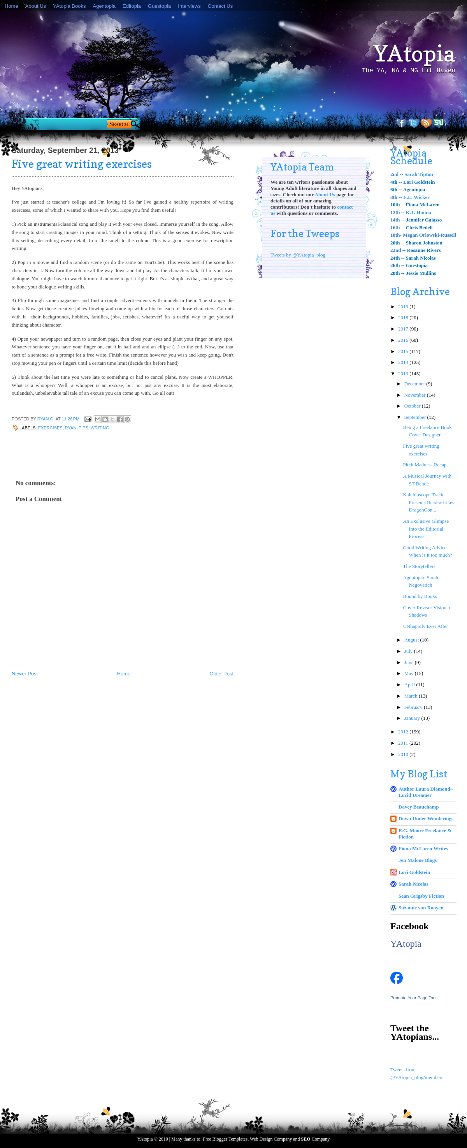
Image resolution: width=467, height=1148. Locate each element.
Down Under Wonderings (426, 818)
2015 (403, 351)
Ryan (71, 427)
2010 (403, 754)
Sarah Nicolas (413, 884)
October (413, 406)
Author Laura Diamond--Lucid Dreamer (426, 792)
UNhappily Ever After (425, 626)
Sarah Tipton (418, 174)
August (412, 640)
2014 (403, 362)
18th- (396, 235)
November (415, 395)
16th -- (397, 227)
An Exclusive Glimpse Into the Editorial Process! (426, 528)
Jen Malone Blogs (418, 860)
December (415, 384)
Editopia (132, 6)
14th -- (397, 220)
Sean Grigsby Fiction (421, 896)
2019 (403, 306)
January (412, 718)
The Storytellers (419, 566)
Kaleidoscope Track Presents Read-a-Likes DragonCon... (428, 502)
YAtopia (414, 53)
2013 (403, 373)
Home (11, 6)
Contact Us (220, 6)
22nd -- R (400, 250)
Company (315, 1139)
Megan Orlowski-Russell (429, 235)
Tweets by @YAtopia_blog (297, 255)
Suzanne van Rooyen (421, 908)
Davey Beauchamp (419, 807)
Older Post (222, 674)
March (411, 696)
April (410, 684)
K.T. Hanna (418, 212)
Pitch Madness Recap (424, 465)
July (409, 651)
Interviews (189, 6)
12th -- (398, 212)
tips (83, 427)
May (409, 673)
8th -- (396, 197)
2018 (403, 317)
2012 (403, 732)
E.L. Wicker (416, 197)
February (414, 707)
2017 (403, 329)
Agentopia (104, 6)
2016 (403, 340)
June (409, 662)
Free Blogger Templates (225, 1139)
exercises (50, 427)
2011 (403, 743)
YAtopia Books (69, 6)
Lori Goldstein (414, 872)
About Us (35, 6)
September (415, 417)
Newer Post (25, 674)
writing (100, 427)
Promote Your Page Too (412, 997)
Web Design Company (271, 1139)
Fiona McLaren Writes (423, 848)
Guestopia (159, 6)
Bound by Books (420, 596)
